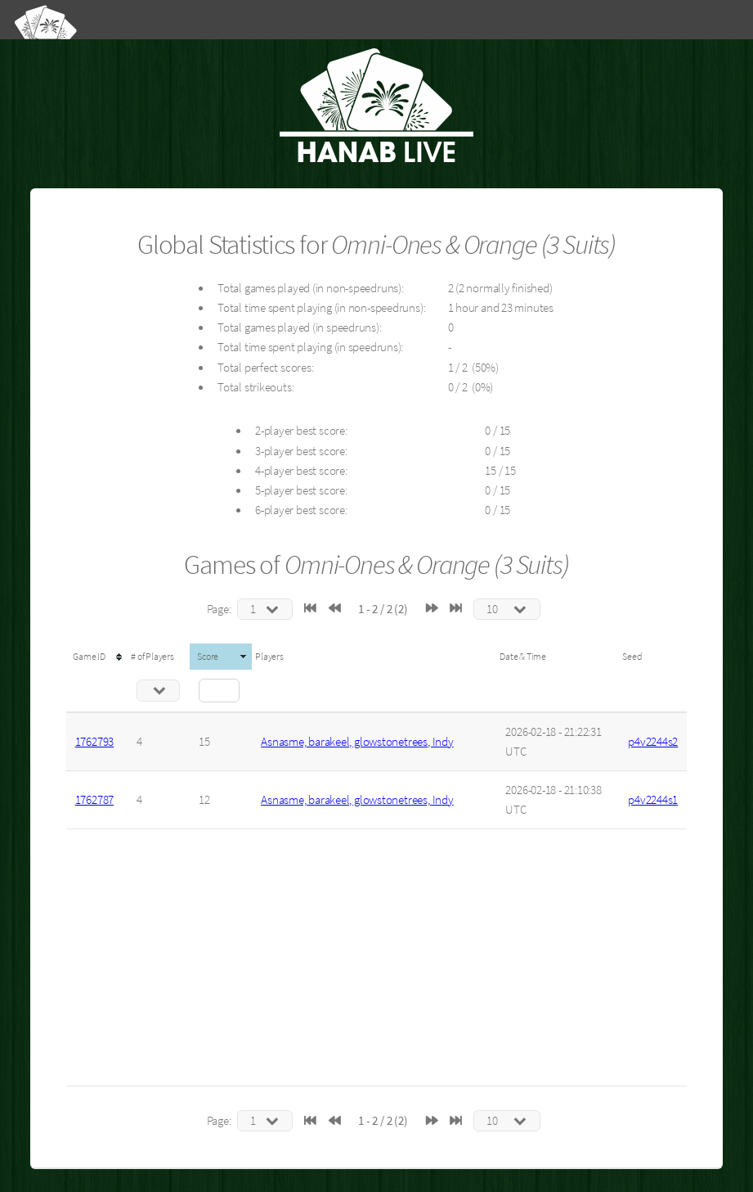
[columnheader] (97, 656)
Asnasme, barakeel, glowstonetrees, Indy (357, 741)
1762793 (94, 741)
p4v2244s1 (653, 799)
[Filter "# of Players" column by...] (158, 690)
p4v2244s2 (653, 741)
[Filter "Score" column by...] (219, 690)
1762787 (94, 799)
